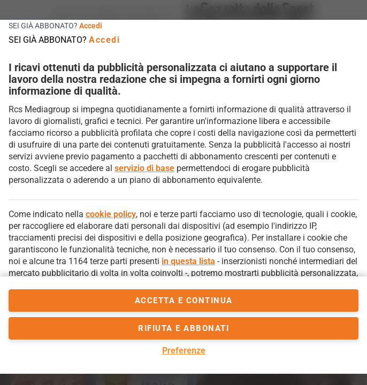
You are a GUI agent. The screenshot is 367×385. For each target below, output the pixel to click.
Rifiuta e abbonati (183, 328)
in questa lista (188, 261)
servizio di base (144, 168)
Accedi (90, 25)
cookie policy (111, 214)
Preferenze (183, 350)
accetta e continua (184, 300)
